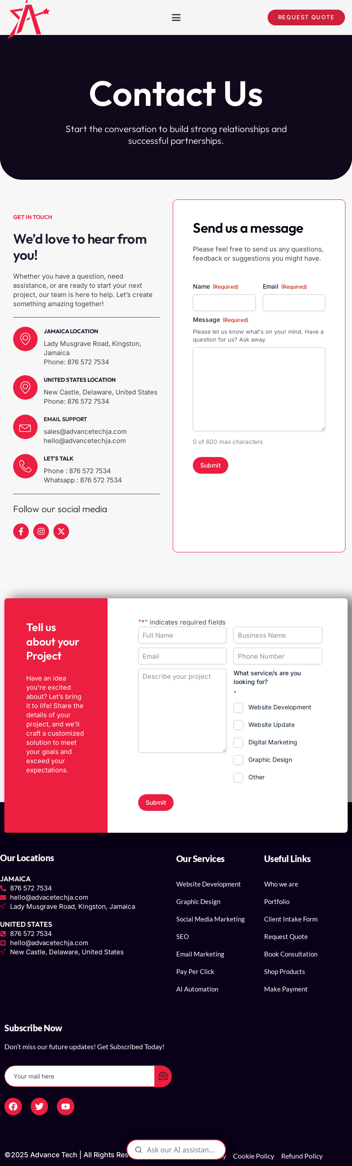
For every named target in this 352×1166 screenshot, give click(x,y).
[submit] (163, 1076)
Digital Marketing (272, 742)
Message (220, 320)
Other (256, 777)
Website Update (271, 724)
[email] (79, 1076)
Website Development (279, 707)
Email (285, 286)
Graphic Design (270, 759)
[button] (176, 17)
